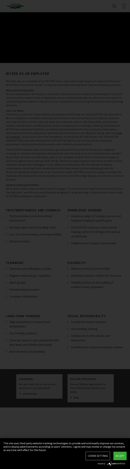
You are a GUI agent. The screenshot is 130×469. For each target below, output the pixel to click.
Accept (120, 455)
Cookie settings (98, 455)
